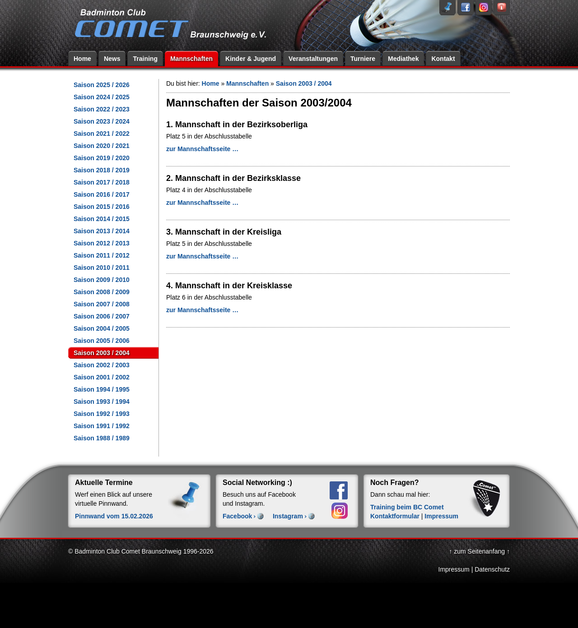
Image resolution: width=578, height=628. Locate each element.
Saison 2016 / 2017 (102, 194)
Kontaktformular (395, 516)
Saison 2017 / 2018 (102, 182)
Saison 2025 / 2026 (102, 84)
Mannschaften (191, 58)
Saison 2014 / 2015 (102, 218)
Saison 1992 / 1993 (102, 413)
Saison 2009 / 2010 (102, 279)
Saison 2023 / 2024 (102, 121)
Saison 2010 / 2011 (102, 267)
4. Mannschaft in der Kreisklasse (229, 285)
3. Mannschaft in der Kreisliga (223, 231)
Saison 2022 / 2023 (102, 109)
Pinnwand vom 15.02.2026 (114, 516)
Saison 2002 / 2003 (102, 365)
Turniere (362, 58)
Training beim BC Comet (407, 507)
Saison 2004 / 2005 (102, 328)
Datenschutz (492, 569)
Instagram (288, 516)
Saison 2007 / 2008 (102, 304)
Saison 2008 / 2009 (102, 292)
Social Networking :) (257, 482)
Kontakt (443, 58)
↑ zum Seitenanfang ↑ (479, 551)
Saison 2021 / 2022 (102, 133)
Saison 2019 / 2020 (102, 158)
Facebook (237, 516)
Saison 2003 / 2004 (102, 352)
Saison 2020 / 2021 (102, 145)
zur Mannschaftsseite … (202, 148)
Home (82, 58)
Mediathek (403, 58)
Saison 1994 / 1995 (102, 389)
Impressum (441, 516)
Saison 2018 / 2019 (102, 170)
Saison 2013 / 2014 (102, 231)
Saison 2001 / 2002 (102, 377)
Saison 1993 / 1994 (102, 401)
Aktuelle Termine (104, 482)
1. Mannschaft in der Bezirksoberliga (237, 124)
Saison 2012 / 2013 (102, 243)
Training (145, 58)
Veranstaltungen (313, 58)
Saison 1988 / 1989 (102, 438)
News (112, 58)
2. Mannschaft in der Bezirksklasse (233, 178)
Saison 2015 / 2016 (102, 206)
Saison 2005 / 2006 (102, 340)
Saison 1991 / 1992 (102, 425)
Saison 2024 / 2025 (102, 97)
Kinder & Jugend (250, 58)
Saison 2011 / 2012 (102, 255)
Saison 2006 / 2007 (102, 316)
